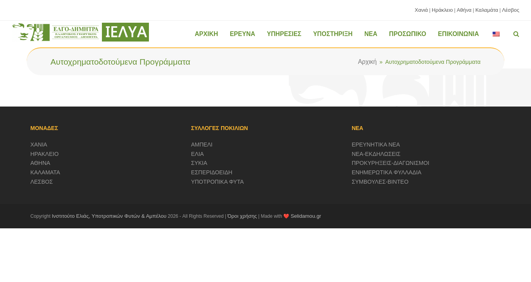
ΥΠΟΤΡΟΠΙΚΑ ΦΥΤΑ (217, 182)
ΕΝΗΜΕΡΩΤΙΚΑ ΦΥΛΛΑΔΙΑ (386, 172)
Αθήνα (464, 10)
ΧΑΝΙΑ (39, 144)
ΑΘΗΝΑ (41, 163)
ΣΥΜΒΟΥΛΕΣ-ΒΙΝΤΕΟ (380, 182)
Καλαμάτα (486, 10)
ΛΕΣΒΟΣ (42, 182)
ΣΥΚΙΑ (199, 163)
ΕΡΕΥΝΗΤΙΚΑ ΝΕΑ (376, 144)
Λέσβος (510, 10)
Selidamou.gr (306, 216)
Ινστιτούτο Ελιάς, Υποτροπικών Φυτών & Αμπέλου (109, 216)
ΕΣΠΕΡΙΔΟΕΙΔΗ (211, 172)
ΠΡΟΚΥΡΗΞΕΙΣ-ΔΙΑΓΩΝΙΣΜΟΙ (390, 163)
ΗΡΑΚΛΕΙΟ (45, 154)
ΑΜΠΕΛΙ (201, 144)
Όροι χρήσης (242, 216)
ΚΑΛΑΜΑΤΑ (45, 172)
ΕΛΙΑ (197, 154)
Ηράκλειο (442, 10)
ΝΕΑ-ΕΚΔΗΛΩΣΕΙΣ (376, 154)
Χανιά (421, 10)
